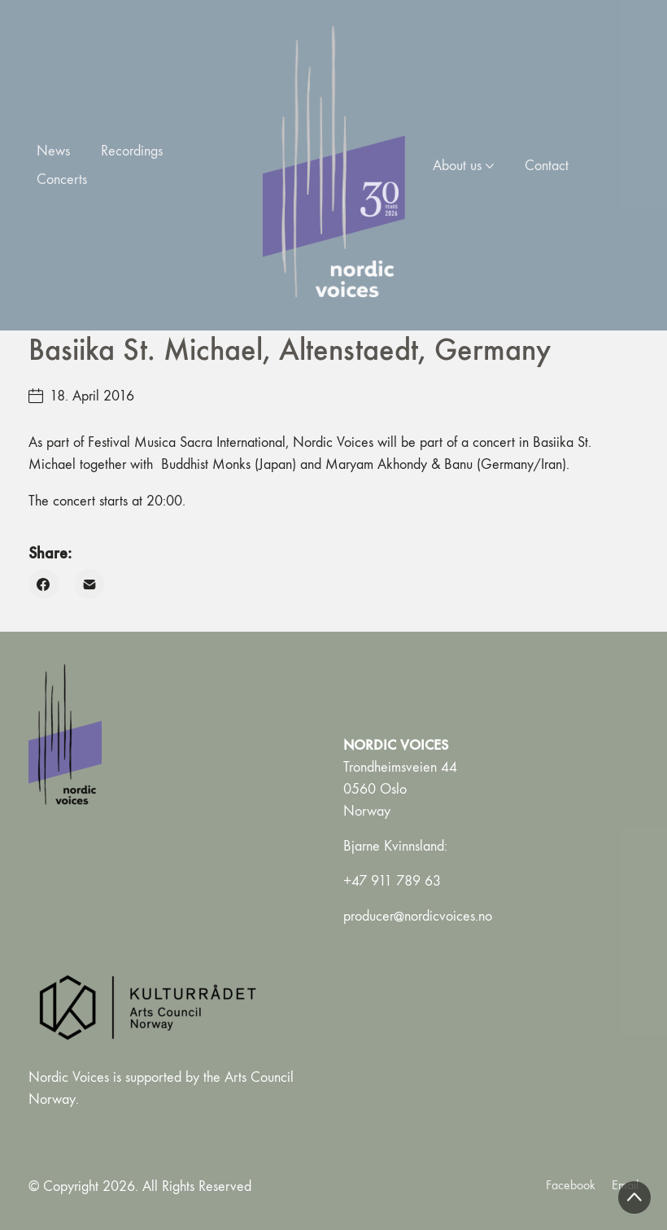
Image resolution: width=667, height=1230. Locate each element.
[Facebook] (43, 584)
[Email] (90, 584)
